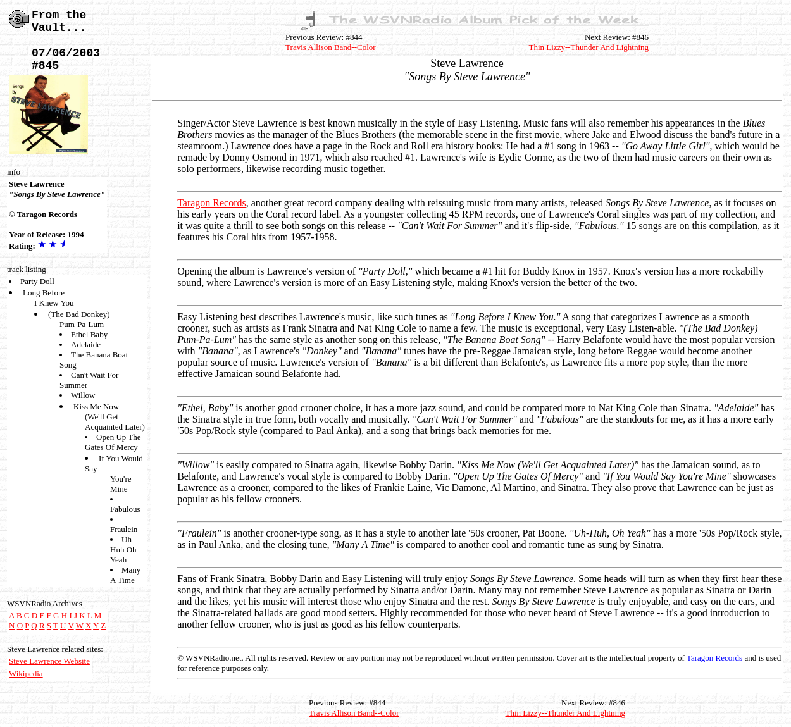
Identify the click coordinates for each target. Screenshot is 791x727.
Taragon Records (211, 202)
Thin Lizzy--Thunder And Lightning (589, 47)
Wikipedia (26, 673)
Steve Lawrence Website (49, 661)
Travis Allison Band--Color (330, 47)
